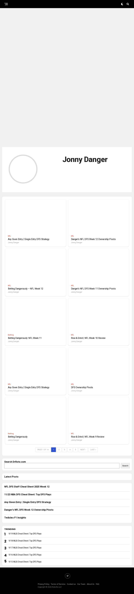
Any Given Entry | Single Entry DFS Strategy (27, 502)
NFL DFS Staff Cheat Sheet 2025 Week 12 (26, 486)
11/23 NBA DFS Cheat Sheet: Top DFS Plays (27, 494)
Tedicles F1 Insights (15, 517)
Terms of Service (58, 584)
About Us (90, 584)
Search (125, 466)
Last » (93, 450)
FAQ (97, 584)
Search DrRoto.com (15, 461)
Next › (83, 450)
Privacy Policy (43, 584)
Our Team (81, 584)
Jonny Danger (13, 243)
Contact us (71, 584)
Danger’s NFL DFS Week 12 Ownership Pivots (28, 509)
